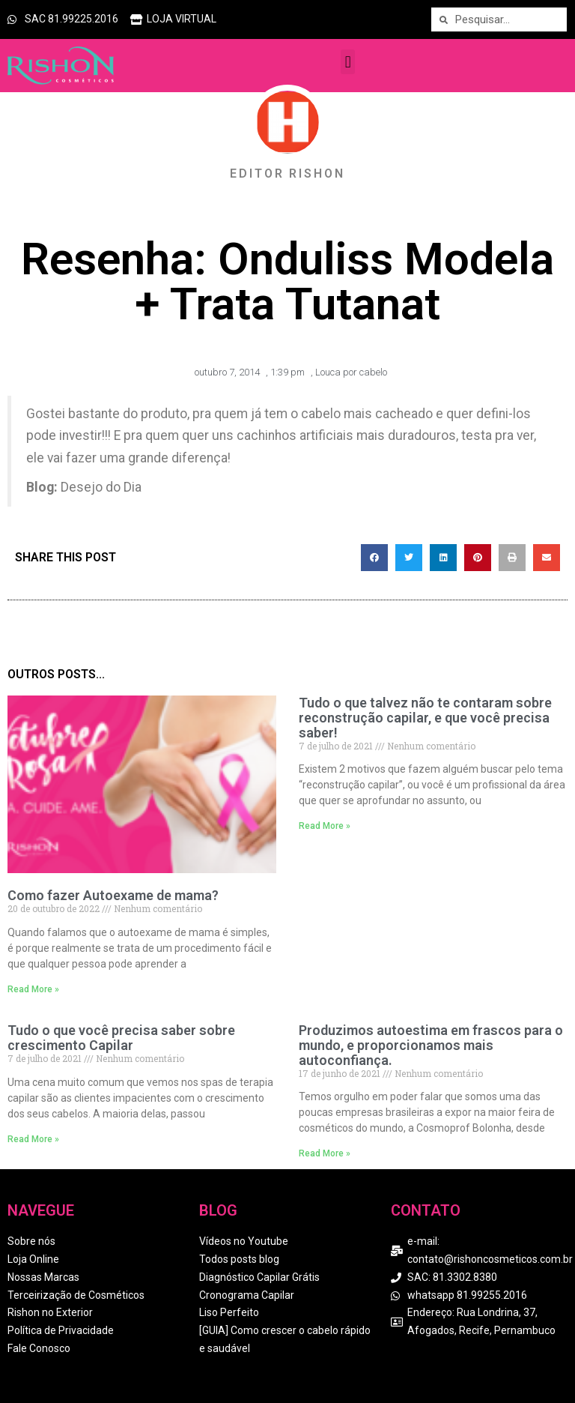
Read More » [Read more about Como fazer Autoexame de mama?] (33, 989)
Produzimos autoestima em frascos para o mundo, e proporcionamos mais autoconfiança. (431, 1045)
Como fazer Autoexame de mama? (113, 895)
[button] (348, 61)
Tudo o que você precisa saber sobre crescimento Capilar (121, 1037)
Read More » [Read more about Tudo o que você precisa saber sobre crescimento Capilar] (33, 1139)
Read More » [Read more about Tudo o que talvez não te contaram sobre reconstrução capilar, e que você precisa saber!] (324, 826)
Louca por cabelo (351, 372)
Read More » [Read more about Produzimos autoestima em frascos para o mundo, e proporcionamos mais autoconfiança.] (324, 1153)
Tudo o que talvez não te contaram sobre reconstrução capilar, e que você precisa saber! (425, 717)
